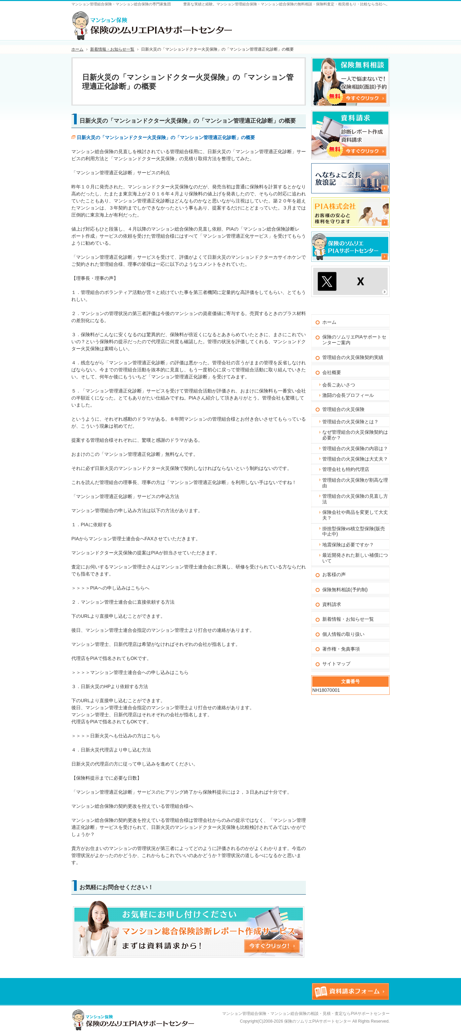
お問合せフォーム (363, 19)
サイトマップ (336, 663)
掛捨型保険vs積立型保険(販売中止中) (353, 531)
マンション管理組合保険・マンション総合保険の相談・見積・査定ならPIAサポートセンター (306, 1013)
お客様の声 (334, 574)
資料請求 (331, 604)
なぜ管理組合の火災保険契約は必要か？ (355, 434)
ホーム (329, 322)
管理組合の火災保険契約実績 (352, 357)
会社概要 (331, 372)
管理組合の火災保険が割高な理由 (355, 482)
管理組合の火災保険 (343, 409)
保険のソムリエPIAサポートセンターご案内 (354, 339)
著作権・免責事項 (341, 649)
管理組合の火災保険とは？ (350, 421)
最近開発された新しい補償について (355, 557)
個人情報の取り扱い (343, 634)
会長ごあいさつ (338, 384)
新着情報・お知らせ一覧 (348, 619)
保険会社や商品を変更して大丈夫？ (355, 515)
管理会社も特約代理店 (345, 469)
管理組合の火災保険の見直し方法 (355, 498)
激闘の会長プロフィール (348, 395)
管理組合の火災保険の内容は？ (355, 448)
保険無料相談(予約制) (345, 589)
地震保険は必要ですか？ (348, 544)
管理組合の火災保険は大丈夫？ (355, 459)
